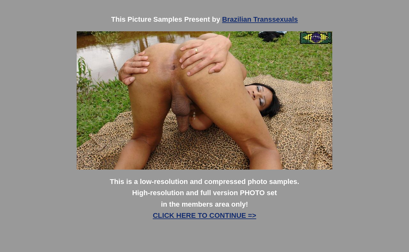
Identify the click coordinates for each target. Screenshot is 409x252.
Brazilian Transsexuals (260, 19)
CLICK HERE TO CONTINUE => (204, 215)
